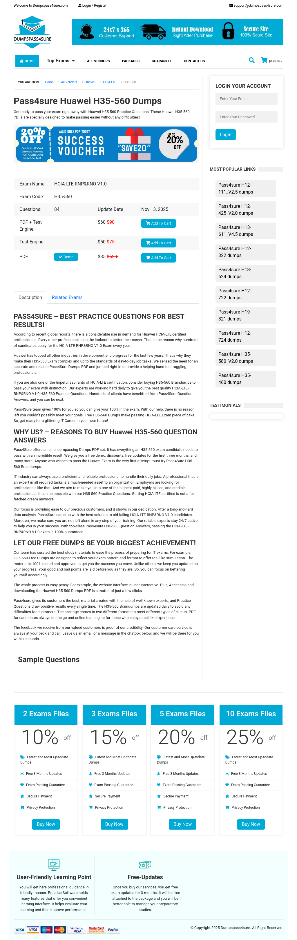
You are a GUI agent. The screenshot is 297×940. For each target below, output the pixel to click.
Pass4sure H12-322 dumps (234, 252)
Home (27, 61)
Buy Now (46, 824)
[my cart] (271, 60)
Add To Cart (158, 223)
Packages (131, 61)
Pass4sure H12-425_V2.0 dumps (235, 209)
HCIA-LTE (109, 82)
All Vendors (98, 61)
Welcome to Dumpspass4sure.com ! (42, 5)
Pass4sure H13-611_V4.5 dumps (235, 231)
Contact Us (194, 61)
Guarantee (162, 61)
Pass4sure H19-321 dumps (234, 315)
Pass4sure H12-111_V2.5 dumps (235, 188)
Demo (66, 257)
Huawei (90, 82)
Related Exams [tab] (67, 297)
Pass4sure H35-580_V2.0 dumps (235, 357)
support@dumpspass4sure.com (256, 5)
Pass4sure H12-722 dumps (234, 294)
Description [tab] (30, 297)
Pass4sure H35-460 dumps (234, 379)
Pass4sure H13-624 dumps (234, 273)
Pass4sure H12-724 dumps (234, 336)
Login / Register (92, 5)
